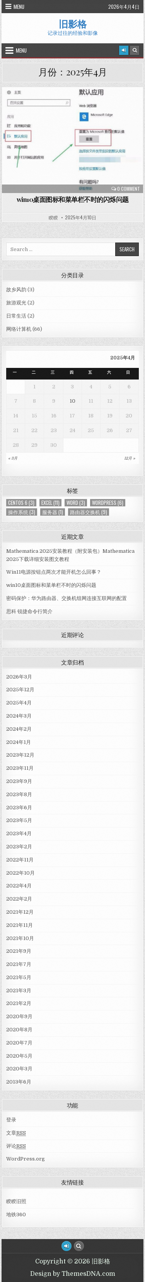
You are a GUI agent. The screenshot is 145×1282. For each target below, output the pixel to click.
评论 (16, 1146)
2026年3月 (19, 677)
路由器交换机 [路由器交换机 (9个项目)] (88, 512)
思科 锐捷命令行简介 (29, 611)
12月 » (129, 458)
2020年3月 (19, 1069)
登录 (11, 1120)
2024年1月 (18, 742)
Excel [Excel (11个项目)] (50, 502)
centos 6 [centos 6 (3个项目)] (21, 502)
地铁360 (16, 1214)
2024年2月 (19, 729)
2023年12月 (20, 755)
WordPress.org (25, 1159)
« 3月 (12, 458)
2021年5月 (18, 977)
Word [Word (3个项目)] (76, 502)
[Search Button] (134, 50)
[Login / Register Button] (66, 1246)
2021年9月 (18, 951)
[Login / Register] (123, 50)
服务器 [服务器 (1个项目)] (52, 512)
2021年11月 (19, 925)
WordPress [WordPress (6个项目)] (107, 502)
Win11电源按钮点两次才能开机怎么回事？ (53, 572)
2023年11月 (20, 768)
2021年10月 (20, 938)
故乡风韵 (16, 289)
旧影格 (73, 23)
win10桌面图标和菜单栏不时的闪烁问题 (73, 199)
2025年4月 (19, 703)
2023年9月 (19, 781)
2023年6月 (19, 807)
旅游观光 (16, 303)
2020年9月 (19, 1016)
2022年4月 (19, 886)
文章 (16, 1133)
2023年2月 (19, 847)
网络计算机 (18, 329)
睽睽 (53, 217)
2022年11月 (20, 860)
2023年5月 (19, 820)
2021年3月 (18, 990)
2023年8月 (19, 794)
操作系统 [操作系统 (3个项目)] (21, 512)
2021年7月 (18, 964)
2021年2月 (18, 1003)
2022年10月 (20, 873)
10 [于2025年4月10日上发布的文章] (72, 401)
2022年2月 (19, 899)
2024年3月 (19, 716)
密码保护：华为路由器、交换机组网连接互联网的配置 (66, 598)
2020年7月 (19, 1043)
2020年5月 (19, 1056)
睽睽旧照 (16, 1201)
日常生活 (16, 316)
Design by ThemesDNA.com (72, 1273)
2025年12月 (20, 689)
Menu (19, 6)
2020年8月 (19, 1029)
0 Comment (128, 188)
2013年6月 (18, 1082)
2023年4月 (19, 833)
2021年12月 (20, 912)
